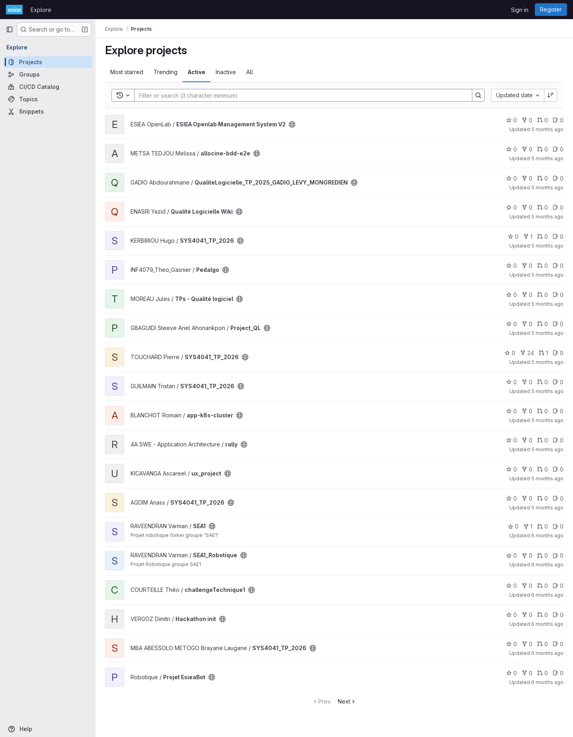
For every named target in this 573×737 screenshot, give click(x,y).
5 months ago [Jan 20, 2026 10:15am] (547, 508)
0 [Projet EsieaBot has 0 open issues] (558, 673)
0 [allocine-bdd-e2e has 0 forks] (527, 149)
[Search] (299, 95)
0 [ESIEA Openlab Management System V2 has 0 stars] (511, 120)
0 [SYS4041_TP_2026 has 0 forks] (527, 382)
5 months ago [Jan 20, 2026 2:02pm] (547, 479)
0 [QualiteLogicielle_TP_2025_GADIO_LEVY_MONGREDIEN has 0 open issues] (558, 178)
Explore (41, 9)
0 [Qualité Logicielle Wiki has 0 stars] (511, 207)
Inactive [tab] (226, 72)
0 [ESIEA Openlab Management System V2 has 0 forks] (527, 120)
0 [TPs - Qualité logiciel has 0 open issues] (558, 294)
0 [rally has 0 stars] (511, 440)
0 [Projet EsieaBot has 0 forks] (527, 673)
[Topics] (47, 99)
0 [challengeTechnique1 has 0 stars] (511, 585)
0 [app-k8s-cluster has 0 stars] (511, 411)
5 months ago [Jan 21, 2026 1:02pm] (547, 304)
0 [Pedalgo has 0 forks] (527, 265)
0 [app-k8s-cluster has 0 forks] (527, 411)
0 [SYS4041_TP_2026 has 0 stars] (513, 236)
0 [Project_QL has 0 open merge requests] (542, 323)
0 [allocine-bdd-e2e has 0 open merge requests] (542, 149)
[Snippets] (47, 111)
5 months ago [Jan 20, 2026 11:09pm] (547, 362)
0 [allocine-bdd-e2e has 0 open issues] (558, 149)
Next (347, 701)
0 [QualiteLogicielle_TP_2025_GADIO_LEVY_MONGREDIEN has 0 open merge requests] (542, 178)
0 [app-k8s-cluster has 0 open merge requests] (542, 411)
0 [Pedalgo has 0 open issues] (558, 265)
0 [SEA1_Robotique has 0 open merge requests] (542, 555)
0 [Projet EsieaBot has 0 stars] (511, 673)
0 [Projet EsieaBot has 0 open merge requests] (542, 673)
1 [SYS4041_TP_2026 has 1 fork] (527, 236)
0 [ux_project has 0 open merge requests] (542, 469)
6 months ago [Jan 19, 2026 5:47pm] (547, 595)
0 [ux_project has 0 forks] (527, 469)
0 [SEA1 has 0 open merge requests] (542, 526)
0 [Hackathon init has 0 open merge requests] (542, 614)
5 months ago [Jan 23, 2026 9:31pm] (547, 129)
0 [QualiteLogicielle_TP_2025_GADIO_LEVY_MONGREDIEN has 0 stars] (511, 178)
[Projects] (47, 62)
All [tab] (249, 72)
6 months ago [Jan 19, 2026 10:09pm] (547, 536)
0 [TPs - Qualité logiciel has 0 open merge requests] (542, 294)
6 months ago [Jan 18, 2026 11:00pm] (547, 682)
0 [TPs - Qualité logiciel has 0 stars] (511, 294)
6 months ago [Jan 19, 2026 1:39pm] (547, 653)
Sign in (519, 9)
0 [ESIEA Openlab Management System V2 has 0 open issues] (558, 120)
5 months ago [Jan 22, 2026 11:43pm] (547, 217)
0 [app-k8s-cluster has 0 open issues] (558, 411)
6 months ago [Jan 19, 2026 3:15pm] (547, 624)
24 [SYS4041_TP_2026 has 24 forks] (527, 353)
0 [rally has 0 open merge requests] (542, 440)
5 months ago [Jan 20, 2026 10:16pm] (547, 420)
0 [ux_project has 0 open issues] (558, 469)
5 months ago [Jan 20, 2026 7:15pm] (547, 449)
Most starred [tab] (126, 72)
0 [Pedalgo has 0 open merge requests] (542, 265)
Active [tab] (196, 72)
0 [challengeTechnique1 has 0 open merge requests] (542, 585)
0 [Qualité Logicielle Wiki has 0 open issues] (558, 207)
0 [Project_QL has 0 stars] (511, 323)
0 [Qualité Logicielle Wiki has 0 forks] (527, 207)
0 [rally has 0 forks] (527, 440)
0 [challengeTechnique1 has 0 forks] (527, 585)
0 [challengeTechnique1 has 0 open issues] (558, 585)
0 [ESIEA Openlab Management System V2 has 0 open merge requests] (542, 120)
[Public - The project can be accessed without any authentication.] (292, 124)
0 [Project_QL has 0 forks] (527, 323)
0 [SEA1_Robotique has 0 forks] (527, 555)
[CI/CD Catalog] (47, 86)
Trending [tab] (165, 72)
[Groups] (47, 74)
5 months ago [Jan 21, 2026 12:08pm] (547, 333)
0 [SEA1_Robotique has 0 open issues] (558, 555)
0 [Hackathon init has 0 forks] (527, 614)
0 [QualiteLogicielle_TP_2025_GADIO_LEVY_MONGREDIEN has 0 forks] (527, 178)
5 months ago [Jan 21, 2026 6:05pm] (547, 275)
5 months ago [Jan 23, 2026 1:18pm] (547, 158)
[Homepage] (14, 9)
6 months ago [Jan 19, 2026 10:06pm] (547, 565)
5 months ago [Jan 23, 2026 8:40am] (547, 188)
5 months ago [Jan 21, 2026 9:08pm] (547, 246)
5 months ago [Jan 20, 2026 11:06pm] (547, 391)
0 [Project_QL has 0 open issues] (558, 323)
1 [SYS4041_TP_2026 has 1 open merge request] (543, 353)
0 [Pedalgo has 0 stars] (511, 265)
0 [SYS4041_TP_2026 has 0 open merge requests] (542, 236)
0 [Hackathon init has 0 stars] (511, 614)
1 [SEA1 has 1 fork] (527, 526)
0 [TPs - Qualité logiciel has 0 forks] (527, 294)
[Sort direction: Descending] (550, 95)
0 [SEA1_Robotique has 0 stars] (511, 555)
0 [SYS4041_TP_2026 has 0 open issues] (558, 236)
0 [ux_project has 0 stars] (511, 469)
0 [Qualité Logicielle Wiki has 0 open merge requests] (542, 207)
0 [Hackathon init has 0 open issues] (558, 614)
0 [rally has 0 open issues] (558, 440)
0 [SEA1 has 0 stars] (513, 526)
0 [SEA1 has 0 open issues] (558, 526)
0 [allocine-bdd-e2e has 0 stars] (511, 149)
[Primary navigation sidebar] (9, 29)
